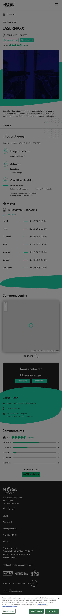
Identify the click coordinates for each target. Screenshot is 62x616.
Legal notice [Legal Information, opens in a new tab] (13, 608)
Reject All (52, 613)
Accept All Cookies (36, 613)
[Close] (58, 600)
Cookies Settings (8, 613)
